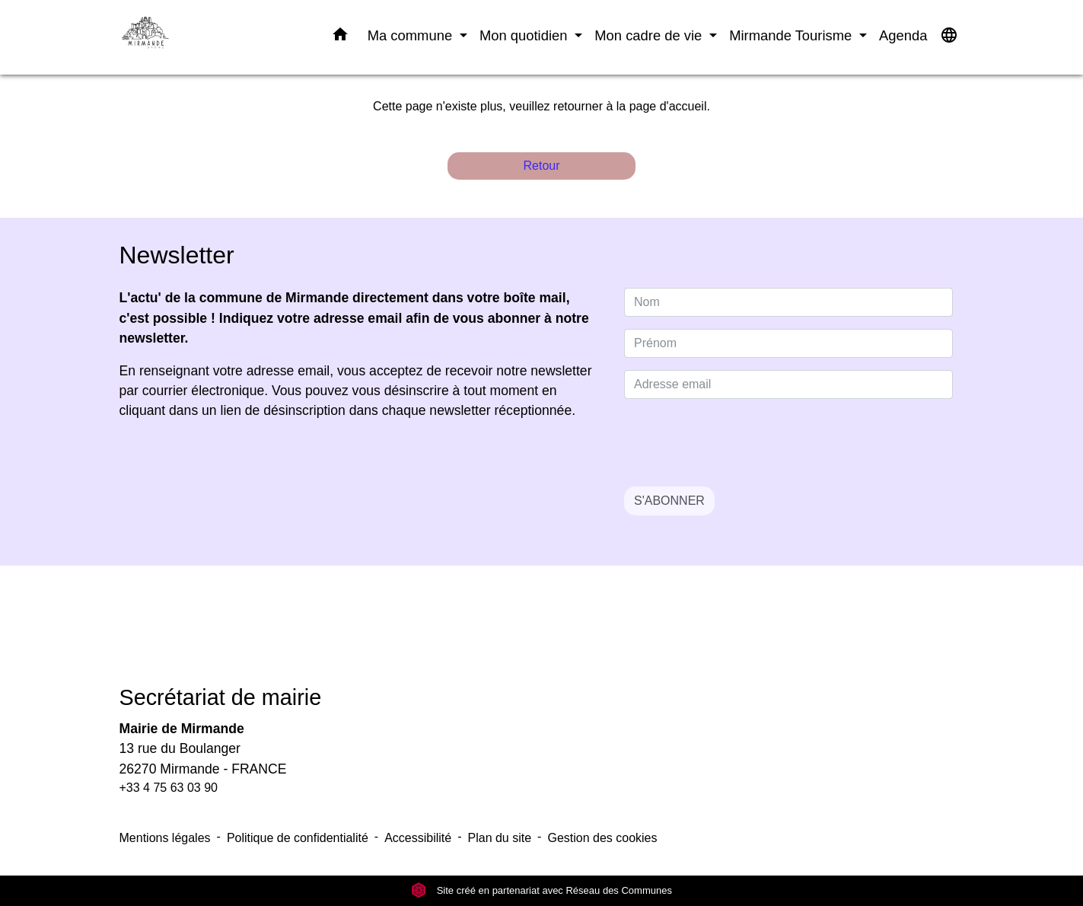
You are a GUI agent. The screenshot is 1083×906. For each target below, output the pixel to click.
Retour (541, 165)
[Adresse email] (788, 384)
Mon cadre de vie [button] (650, 35)
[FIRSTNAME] (788, 343)
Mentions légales (165, 837)
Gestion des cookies (602, 837)
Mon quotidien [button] (525, 35)
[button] (340, 37)
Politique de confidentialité (297, 837)
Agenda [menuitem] (903, 35)
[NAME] (788, 302)
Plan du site (500, 837)
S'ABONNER (669, 500)
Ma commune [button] (412, 35)
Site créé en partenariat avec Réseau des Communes (541, 890)
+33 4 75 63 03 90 (168, 787)
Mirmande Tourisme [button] (792, 35)
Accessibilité (417, 837)
